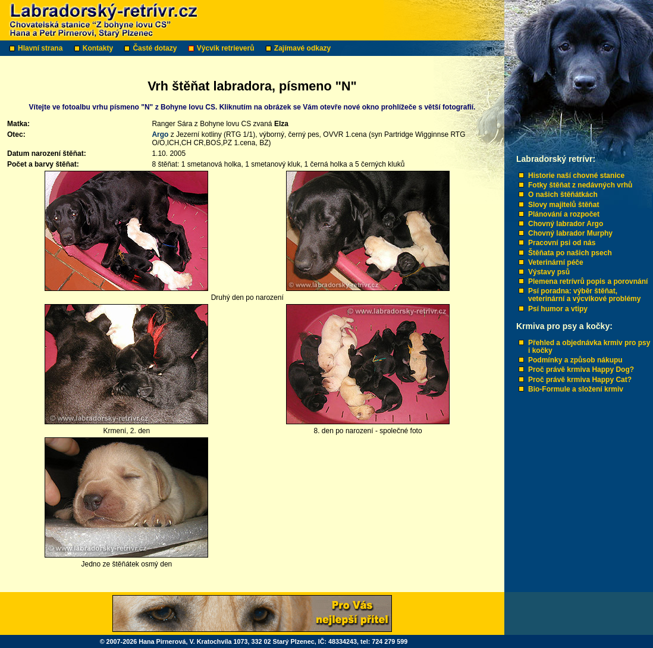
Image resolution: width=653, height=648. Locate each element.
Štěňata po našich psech (570, 253)
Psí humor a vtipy (558, 309)
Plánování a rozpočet (563, 214)
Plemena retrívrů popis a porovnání (588, 281)
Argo (160, 134)
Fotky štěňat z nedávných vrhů (580, 185)
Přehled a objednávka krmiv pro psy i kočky (589, 347)
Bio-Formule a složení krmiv (575, 389)
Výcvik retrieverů (226, 48)
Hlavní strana (41, 48)
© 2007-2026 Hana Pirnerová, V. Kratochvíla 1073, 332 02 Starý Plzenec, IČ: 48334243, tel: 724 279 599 (254, 641)
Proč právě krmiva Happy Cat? (580, 379)
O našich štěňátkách (563, 194)
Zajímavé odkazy (303, 48)
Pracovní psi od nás (561, 243)
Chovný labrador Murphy (570, 233)
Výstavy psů (549, 272)
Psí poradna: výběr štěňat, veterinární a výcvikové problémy (584, 295)
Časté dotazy (155, 48)
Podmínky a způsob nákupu (575, 360)
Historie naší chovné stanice (576, 175)
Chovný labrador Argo (565, 224)
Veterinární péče (555, 262)
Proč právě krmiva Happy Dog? (581, 369)
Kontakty (99, 48)
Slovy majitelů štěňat (563, 205)
